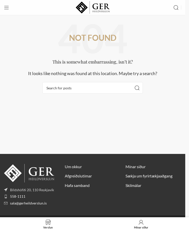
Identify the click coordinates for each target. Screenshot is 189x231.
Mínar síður (135, 166)
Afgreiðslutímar (78, 175)
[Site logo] (92, 7)
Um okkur (73, 166)
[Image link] (29, 172)
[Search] (176, 8)
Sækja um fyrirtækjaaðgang (148, 175)
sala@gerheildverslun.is (28, 203)
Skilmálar (133, 185)
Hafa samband (77, 185)
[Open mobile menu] (7, 8)
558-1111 (17, 196)
